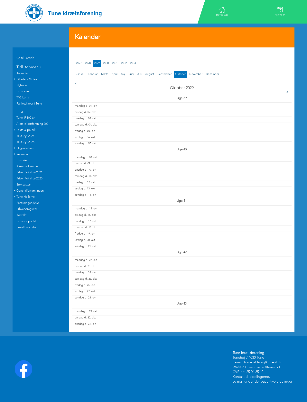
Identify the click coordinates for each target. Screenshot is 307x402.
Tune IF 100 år (25, 117)
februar (93, 74)
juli (139, 74)
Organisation (24, 148)
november (195, 74)
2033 (133, 63)
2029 (97, 63)
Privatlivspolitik (26, 227)
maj (123, 74)
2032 (124, 63)
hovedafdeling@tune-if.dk (264, 362)
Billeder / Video (26, 79)
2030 (106, 63)
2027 (79, 63)
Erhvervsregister (26, 209)
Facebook (22, 91)
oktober (180, 74)
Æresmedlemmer (27, 166)
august (149, 74)
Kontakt (21, 215)
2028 (88, 63)
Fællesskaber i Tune (29, 103)
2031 (115, 63)
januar (80, 74)
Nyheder (22, 85)
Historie (21, 160)
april (114, 74)
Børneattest (23, 184)
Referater (22, 154)
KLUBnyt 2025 (25, 136)
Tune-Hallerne (25, 197)
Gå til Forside (25, 58)
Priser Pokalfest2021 (29, 172)
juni (131, 74)
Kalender (279, 11)
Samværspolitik (26, 221)
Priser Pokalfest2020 (29, 178)
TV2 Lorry (22, 97)
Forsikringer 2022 (27, 203)
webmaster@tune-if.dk (265, 367)
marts (104, 74)
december (212, 74)
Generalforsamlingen (30, 190)
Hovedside (222, 11)
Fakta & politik (25, 130)
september (165, 74)
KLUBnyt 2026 (25, 142)
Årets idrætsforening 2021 (33, 124)
